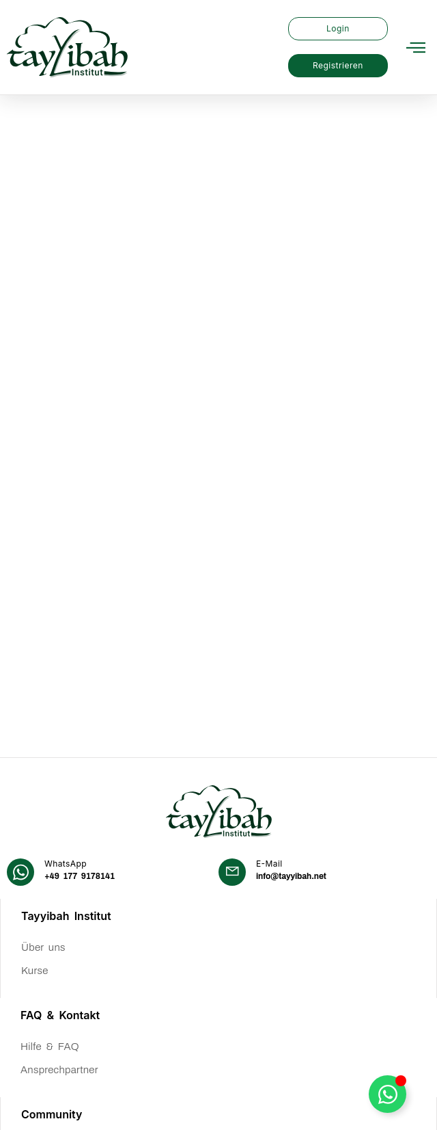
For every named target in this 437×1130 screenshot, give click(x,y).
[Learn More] (112, 618)
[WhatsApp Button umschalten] (387, 1094)
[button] (415, 47)
